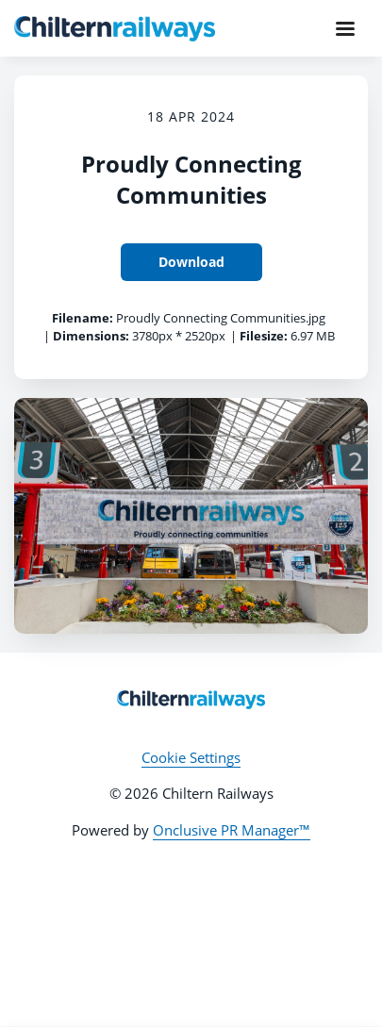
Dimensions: (91, 335)
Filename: (82, 317)
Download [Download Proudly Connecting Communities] (191, 262)
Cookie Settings (191, 757)
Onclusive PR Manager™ (231, 829)
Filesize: (264, 335)
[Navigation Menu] (345, 28)
